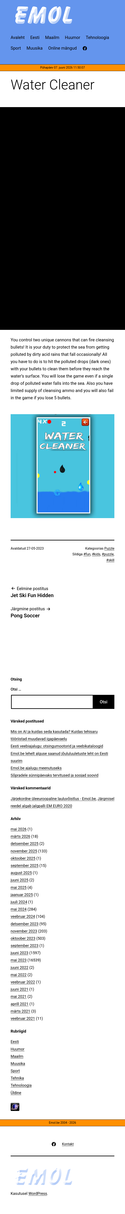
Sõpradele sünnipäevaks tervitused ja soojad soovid (54, 775)
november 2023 (24, 931)
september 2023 (24, 945)
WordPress (37, 1193)
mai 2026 (19, 829)
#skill (110, 560)
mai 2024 (19, 909)
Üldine (16, 1092)
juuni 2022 (19, 967)
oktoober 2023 (23, 938)
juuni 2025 (19, 880)
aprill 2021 (19, 1004)
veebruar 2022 (23, 982)
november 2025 (24, 851)
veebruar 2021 (23, 1018)
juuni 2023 (19, 953)
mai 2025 (19, 887)
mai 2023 (19, 960)
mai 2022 (19, 975)
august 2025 (21, 873)
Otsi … (16, 689)
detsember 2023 (24, 924)
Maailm (17, 1056)
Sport (15, 1071)
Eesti (15, 1041)
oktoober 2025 (23, 858)
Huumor (17, 1049)
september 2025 (24, 865)
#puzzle (108, 554)
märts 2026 (20, 836)
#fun (86, 554)
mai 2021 (19, 996)
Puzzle (109, 548)
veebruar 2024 (23, 916)
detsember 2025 (24, 843)
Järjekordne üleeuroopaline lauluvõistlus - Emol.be (53, 798)
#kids (96, 554)
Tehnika (17, 1078)
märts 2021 (20, 1011)
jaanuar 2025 (22, 894)
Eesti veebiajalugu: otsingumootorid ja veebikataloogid (57, 746)
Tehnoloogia (21, 1085)
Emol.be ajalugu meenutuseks (36, 768)
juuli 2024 (19, 902)
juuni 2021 (19, 989)
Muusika (18, 1063)
